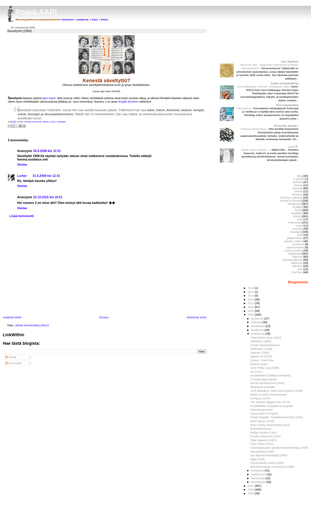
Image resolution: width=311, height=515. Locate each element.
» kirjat (93, 19)
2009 (251, 310)
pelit (299, 235)
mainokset (294, 222)
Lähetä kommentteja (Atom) (31, 325)
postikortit (298, 244)
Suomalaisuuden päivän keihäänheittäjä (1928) (279, 447)
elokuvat (297, 188)
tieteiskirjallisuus (292, 259)
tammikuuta (258, 482)
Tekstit (10, 357)
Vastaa (22, 164)
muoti (52, 121)
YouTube (297, 272)
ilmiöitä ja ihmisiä (32, 121)
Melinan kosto (258, 364)
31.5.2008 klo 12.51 (46, 175)
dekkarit (297, 182)
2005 (251, 493)
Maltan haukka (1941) (263, 432)
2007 (251, 485)
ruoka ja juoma (293, 250)
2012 (251, 299)
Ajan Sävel (49, 98)
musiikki (297, 228)
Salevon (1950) (259, 352)
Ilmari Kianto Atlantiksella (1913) (270, 425)
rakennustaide (295, 247)
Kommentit (13, 363)
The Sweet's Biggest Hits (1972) (270, 402)
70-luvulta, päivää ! (285, 125)
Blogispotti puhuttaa (262, 386)
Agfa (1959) (257, 459)
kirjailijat (297, 207)
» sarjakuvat (81, 19)
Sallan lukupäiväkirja (284, 83)
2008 (251, 314)
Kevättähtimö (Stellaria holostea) (270, 375)
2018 (251, 288)
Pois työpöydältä (287, 105)
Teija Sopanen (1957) (263, 440)
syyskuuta (257, 318)
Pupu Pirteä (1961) (262, 443)
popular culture (293, 241)
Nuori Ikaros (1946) (262, 421)
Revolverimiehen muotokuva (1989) (272, 466)
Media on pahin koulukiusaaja (268, 394)
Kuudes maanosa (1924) (265, 436)
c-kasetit (299, 179)
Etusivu (103, 317)
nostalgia (61, 121)
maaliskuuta (258, 474)
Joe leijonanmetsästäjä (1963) (268, 455)
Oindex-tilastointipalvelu (265, 345)
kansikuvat (294, 203)
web (299, 269)
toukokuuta (258, 333)
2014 (251, 291)
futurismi (297, 194)
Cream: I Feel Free (262, 360)
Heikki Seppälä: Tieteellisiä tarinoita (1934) (276, 417)
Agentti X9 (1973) (261, 356)
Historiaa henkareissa (254, 128)
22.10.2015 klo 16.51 (48, 197)
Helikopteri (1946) (261, 348)
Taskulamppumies (261, 409)
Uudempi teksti (12, 317)
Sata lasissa (244, 108)
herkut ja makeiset (291, 197)
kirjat (298, 210)
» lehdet (103, 19)
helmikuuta (258, 478)
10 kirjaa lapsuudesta (263, 379)
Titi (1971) (256, 371)
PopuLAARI (36, 12)
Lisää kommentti (21, 216)
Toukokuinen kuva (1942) (265, 337)
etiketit (298, 191)
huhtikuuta (258, 470)
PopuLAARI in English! (264, 413)
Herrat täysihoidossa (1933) (267, 383)
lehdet (46, 121)
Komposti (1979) (260, 398)
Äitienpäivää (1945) (262, 451)
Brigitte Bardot (127, 101)
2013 (251, 295)
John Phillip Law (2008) (264, 367)
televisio (297, 256)
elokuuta (256, 322)
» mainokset (66, 19)
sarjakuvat (294, 253)
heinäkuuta (258, 326)
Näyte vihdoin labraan (254, 149)
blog (299, 175)
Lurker (22, 175)
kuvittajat (296, 213)
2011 (251, 303)
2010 (251, 307)
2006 (251, 489)
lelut (299, 219)
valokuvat (296, 262)
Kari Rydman (290, 61)
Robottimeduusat (260, 428)
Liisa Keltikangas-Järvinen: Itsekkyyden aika (263, 86)
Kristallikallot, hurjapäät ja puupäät (271, 406)
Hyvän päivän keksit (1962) (267, 462)
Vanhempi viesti (196, 317)
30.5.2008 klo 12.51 (47, 151)
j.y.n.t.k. (293, 146)
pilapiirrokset (294, 238)
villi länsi (297, 266)
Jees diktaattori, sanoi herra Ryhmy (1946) (276, 390)
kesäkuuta (257, 330)
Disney (298, 185)
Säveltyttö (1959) (260, 341)
